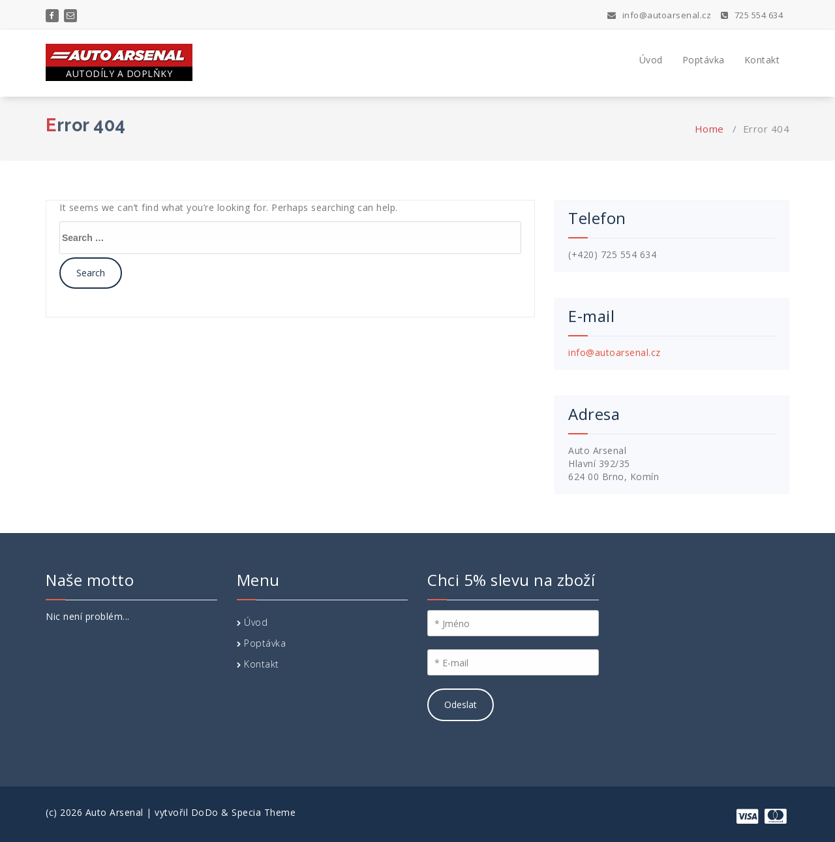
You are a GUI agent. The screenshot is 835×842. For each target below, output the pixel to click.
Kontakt (762, 60)
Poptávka (703, 60)
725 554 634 (752, 15)
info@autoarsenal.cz (659, 15)
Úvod (651, 60)
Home (709, 128)
